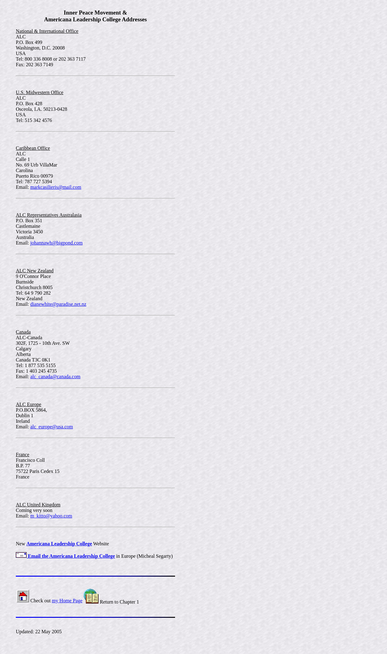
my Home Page (67, 600)
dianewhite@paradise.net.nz (58, 304)
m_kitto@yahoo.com (51, 515)
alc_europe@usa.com (51, 426)
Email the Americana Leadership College (65, 556)
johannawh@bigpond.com (56, 242)
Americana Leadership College (59, 543)
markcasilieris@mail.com (55, 187)
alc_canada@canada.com (55, 376)
